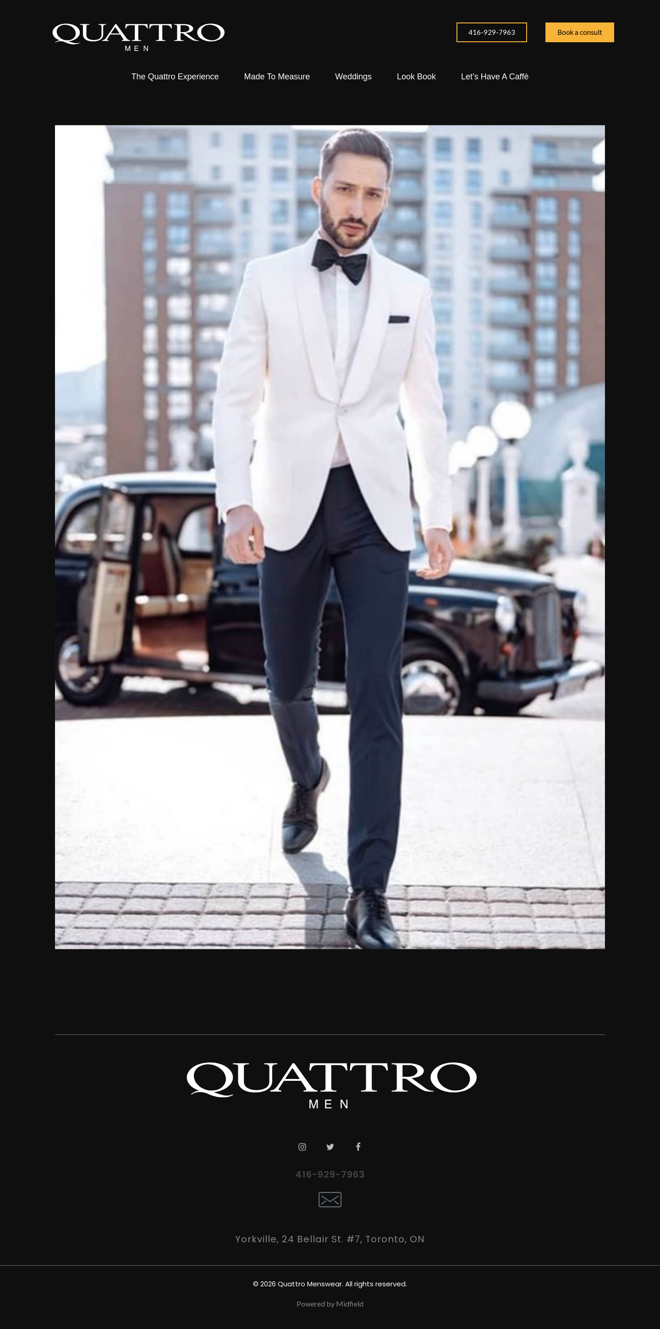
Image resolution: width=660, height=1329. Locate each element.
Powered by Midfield (330, 1303)
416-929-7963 (330, 1174)
